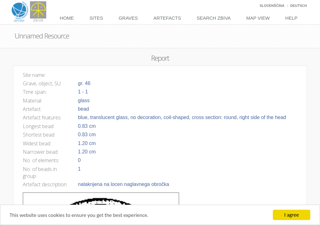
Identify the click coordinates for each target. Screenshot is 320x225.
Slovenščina (272, 6)
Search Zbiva (214, 18)
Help (291, 18)
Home (67, 18)
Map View (258, 18)
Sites (96, 18)
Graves (128, 18)
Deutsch (298, 6)
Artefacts (167, 18)
